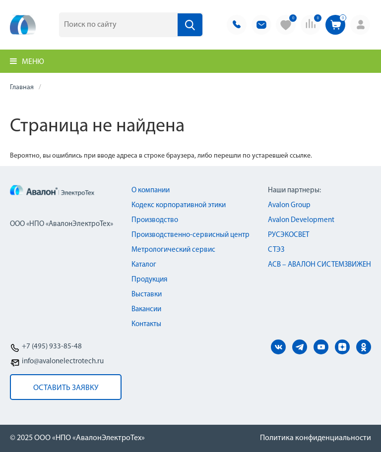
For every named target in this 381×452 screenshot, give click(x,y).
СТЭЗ (276, 250)
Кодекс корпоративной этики (178, 205)
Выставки (146, 294)
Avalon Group (289, 205)
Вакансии (146, 309)
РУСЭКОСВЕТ (288, 235)
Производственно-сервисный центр (190, 235)
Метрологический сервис (173, 250)
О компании (150, 190)
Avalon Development (301, 220)
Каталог (143, 265)
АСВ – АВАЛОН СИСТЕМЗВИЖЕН (319, 265)
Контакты (146, 324)
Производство (154, 220)
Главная (22, 87)
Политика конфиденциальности (315, 438)
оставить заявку (65, 388)
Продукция (149, 279)
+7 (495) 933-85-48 (52, 346)
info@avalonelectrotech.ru (63, 361)
